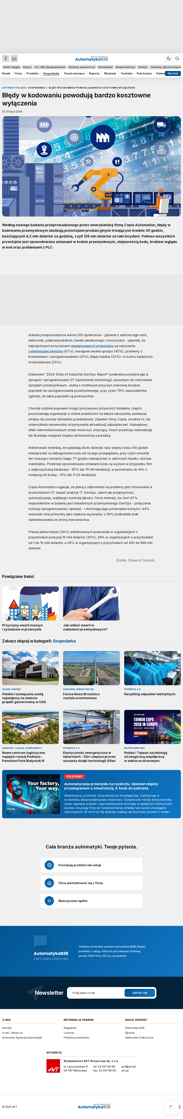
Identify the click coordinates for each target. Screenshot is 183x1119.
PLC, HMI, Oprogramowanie (50, 67)
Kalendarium (164, 73)
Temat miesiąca (74, 73)
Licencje (69, 1032)
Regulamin (70, 1028)
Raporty (94, 73)
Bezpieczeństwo (125, 67)
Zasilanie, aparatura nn (82, 67)
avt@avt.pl (128, 1066)
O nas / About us (12, 1032)
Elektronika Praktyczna (139, 1037)
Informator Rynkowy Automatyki (22, 1037)
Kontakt (7, 1028)
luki (142, 374)
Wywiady (110, 73)
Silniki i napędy (11, 67)
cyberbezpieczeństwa (45, 351)
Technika (126, 73)
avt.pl (125, 1070)
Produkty (32, 73)
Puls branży (144, 73)
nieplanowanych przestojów (92, 346)
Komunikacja (105, 67)
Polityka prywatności (76, 1037)
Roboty (27, 67)
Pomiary (142, 67)
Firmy (18, 73)
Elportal (129, 1032)
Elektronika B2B (134, 1028)
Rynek (6, 73)
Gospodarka (51, 73)
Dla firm (173, 73)
